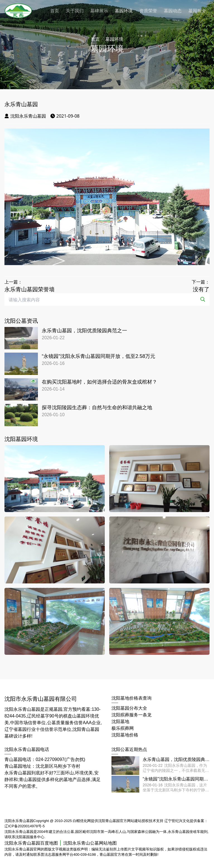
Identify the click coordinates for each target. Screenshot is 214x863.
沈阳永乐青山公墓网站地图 (90, 843)
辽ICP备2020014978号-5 (24, 826)
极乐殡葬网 (122, 728)
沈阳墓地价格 (124, 735)
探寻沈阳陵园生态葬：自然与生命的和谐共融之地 (97, 407)
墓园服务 (197, 10)
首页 (54, 10)
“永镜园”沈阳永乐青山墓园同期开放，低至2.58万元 (98, 356)
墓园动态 (173, 10)
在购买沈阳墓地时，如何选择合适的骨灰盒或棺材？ (99, 382)
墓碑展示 (99, 10)
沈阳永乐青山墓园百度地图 (31, 843)
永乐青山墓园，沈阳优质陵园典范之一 (84, 330)
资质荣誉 (148, 10)
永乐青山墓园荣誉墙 (29, 289)
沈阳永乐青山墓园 (25, 116)
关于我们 (75, 10)
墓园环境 (124, 10)
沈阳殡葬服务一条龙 (131, 714)
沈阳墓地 (120, 721)
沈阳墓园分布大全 (129, 708)
